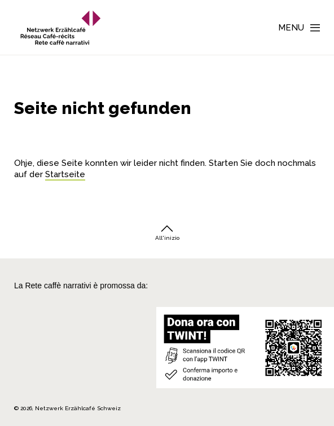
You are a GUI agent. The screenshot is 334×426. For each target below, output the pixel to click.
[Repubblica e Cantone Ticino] (32, 374)
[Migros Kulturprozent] (32, 315)
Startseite (65, 174)
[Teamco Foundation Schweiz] (32, 353)
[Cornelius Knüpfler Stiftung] (32, 332)
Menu (291, 28)
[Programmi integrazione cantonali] (79, 374)
